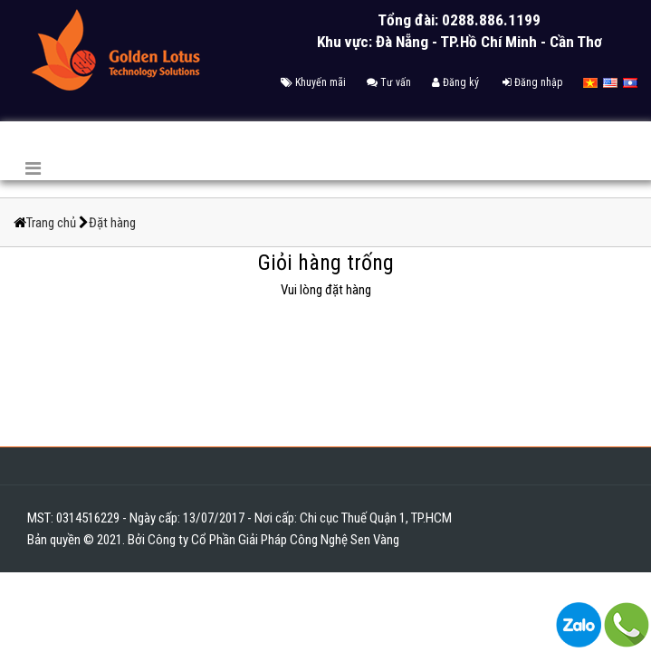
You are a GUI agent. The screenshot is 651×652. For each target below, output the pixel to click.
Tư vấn (389, 82)
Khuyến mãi (313, 82)
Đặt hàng (112, 223)
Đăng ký (455, 82)
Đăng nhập (532, 82)
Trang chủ (52, 223)
